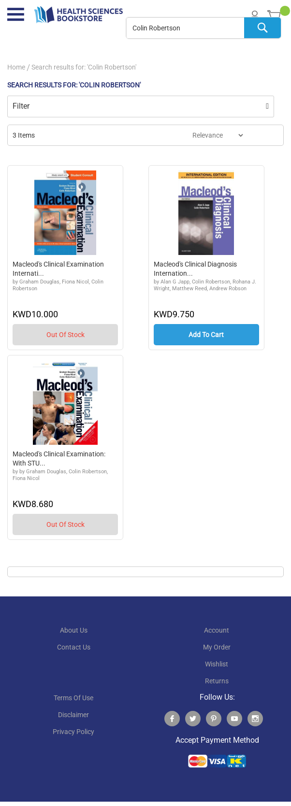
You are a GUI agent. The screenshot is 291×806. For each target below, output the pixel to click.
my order (217, 648)
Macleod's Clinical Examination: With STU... (59, 459)
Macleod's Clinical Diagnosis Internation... (195, 269)
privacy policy (73, 732)
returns (217, 682)
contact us (73, 648)
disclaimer (73, 716)
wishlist (216, 665)
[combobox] (203, 28)
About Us (73, 631)
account (216, 631)
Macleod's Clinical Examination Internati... (58, 269)
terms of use (73, 699)
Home (16, 67)
